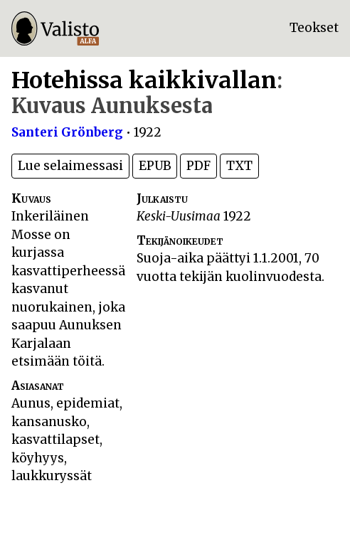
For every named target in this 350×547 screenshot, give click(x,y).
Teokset (314, 28)
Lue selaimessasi (70, 166)
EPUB (155, 166)
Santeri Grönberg (67, 132)
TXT (239, 166)
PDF (198, 166)
